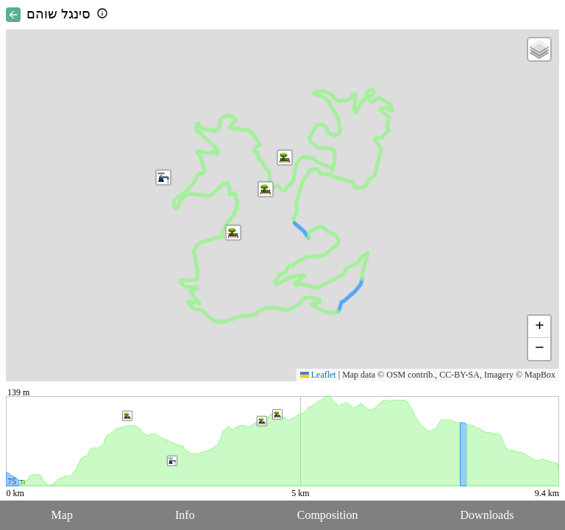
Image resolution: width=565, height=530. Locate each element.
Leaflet (318, 375)
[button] (233, 232)
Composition (327, 515)
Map (62, 515)
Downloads (487, 515)
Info (185, 515)
